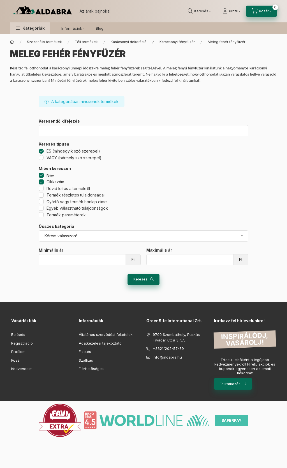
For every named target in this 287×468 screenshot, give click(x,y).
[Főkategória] (12, 42)
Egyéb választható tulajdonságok (77, 208)
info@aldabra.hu (167, 357)
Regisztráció (22, 343)
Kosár (16, 360)
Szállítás (86, 360)
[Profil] (231, 11)
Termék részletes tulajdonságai (76, 195)
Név (50, 175)
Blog (99, 28)
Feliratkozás (230, 384)
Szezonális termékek (44, 42)
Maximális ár (159, 250)
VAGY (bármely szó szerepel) (74, 157)
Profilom (18, 351)
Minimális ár (51, 250)
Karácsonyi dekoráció (129, 42)
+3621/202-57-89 (168, 348)
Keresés (140, 279)
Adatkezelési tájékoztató (100, 343)
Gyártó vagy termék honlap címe (77, 201)
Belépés (18, 334)
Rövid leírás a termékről (68, 188)
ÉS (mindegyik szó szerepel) (73, 151)
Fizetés (85, 351)
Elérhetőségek (91, 368)
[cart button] (261, 11)
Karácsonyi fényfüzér (177, 42)
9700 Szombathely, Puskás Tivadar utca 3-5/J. (176, 337)
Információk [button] (71, 28)
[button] (30, 28)
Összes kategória (56, 226)
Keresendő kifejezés (59, 121)
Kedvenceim (22, 368)
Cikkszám (55, 181)
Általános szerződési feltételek (106, 334)
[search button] (199, 11)
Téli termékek (86, 42)
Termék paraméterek (66, 214)
